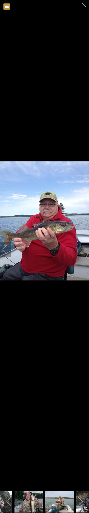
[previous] (8, 249)
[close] (84, 5)
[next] (80, 249)
